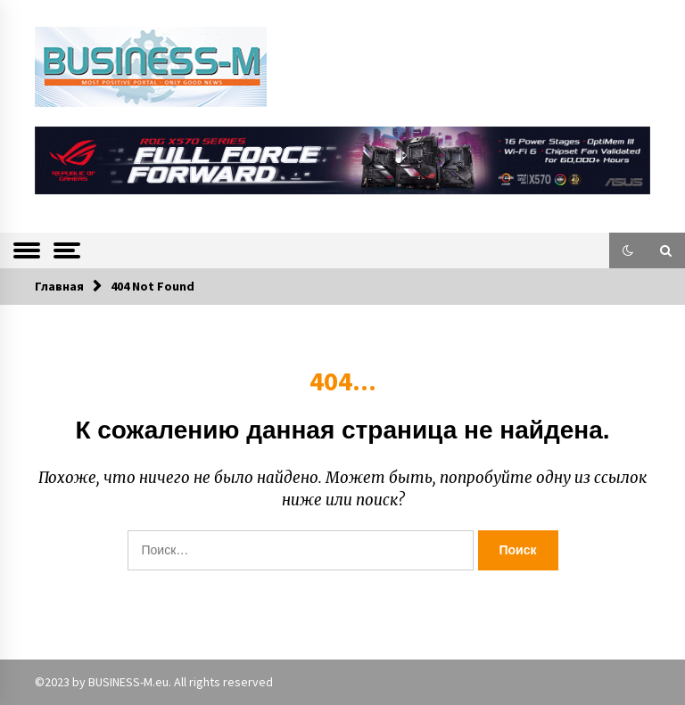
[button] (628, 250)
